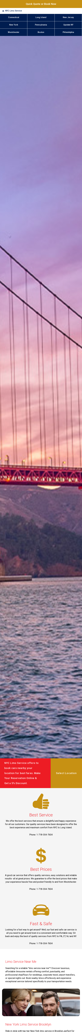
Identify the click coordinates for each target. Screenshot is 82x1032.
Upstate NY (68, 25)
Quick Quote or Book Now (41, 4)
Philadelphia (68, 32)
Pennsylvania (41, 25)
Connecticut (13, 17)
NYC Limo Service (13, 11)
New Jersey (68, 17)
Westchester (13, 32)
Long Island (40, 17)
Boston (41, 32)
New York (13, 25)
